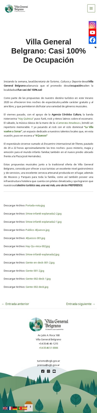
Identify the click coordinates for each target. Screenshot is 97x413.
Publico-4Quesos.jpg (37, 230)
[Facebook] (92, 40)
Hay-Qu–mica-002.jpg (38, 246)
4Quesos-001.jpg (35, 238)
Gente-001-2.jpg (35, 270)
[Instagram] (92, 25)
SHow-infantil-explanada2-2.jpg (44, 213)
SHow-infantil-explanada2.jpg (42, 254)
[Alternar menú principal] (91, 8)
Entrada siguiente (80, 304)
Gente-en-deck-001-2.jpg (40, 262)
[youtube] (54, 371)
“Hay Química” (26, 118)
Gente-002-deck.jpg (37, 286)
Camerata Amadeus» (69, 123)
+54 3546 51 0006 (48, 347)
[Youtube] (92, 32)
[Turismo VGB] (16, 8)
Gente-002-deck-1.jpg (38, 278)
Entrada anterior (15, 304)
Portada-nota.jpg (35, 205)
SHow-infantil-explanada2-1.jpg (44, 221)
